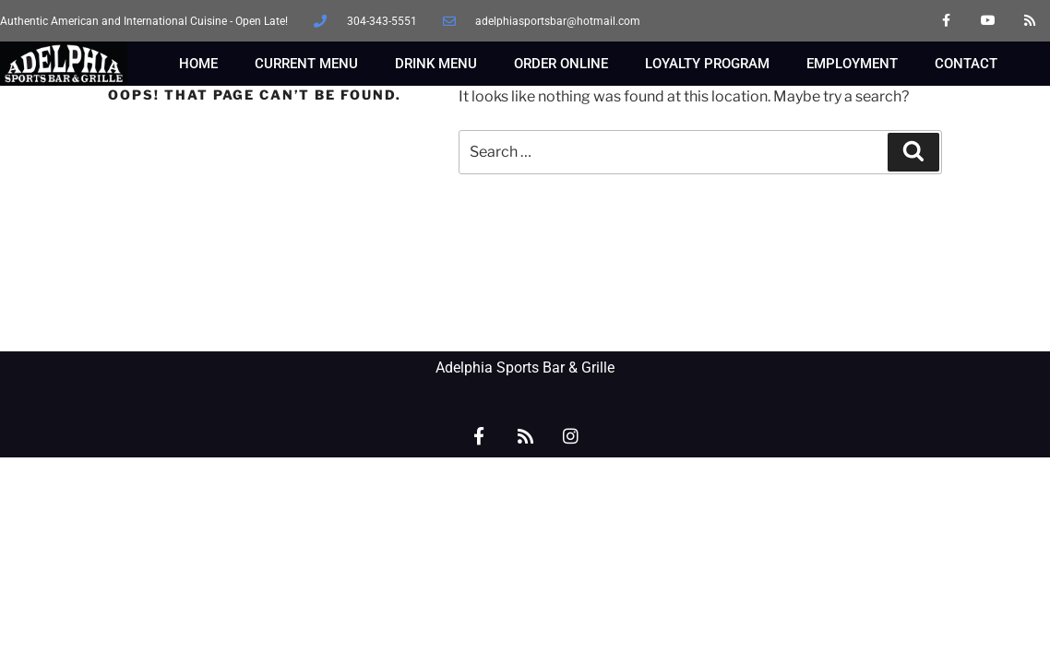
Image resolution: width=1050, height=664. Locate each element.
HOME (198, 63)
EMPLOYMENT (852, 63)
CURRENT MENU (306, 63)
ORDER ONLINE (561, 63)
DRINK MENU (436, 63)
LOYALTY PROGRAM (707, 63)
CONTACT (966, 63)
